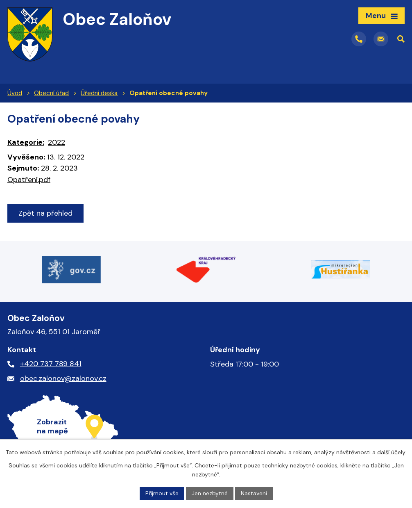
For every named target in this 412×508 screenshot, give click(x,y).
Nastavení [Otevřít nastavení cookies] (254, 493)
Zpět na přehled (45, 213)
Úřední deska (99, 93)
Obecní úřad (51, 93)
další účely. (391, 452)
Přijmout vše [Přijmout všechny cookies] (162, 493)
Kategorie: (25, 142)
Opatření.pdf (28, 180)
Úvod (14, 93)
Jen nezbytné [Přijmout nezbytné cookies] (210, 493)
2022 (56, 142)
